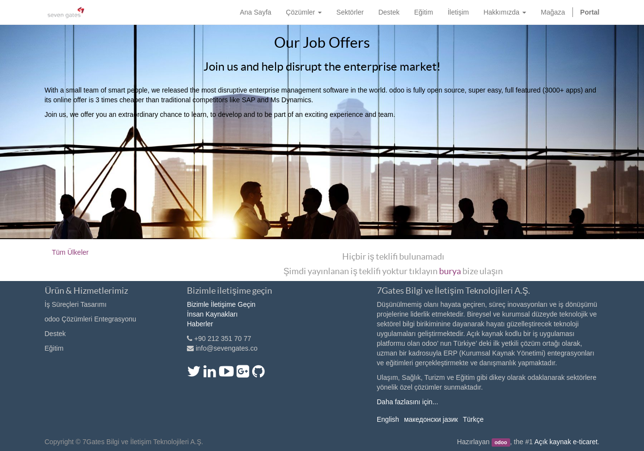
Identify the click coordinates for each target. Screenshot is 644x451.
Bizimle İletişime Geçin (221, 304)
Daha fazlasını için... (407, 402)
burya (450, 271)
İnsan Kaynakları (212, 314)
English (388, 419)
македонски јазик (431, 419)
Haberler (200, 324)
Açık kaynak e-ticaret (566, 442)
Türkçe (473, 419)
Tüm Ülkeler (70, 252)
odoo (501, 442)
